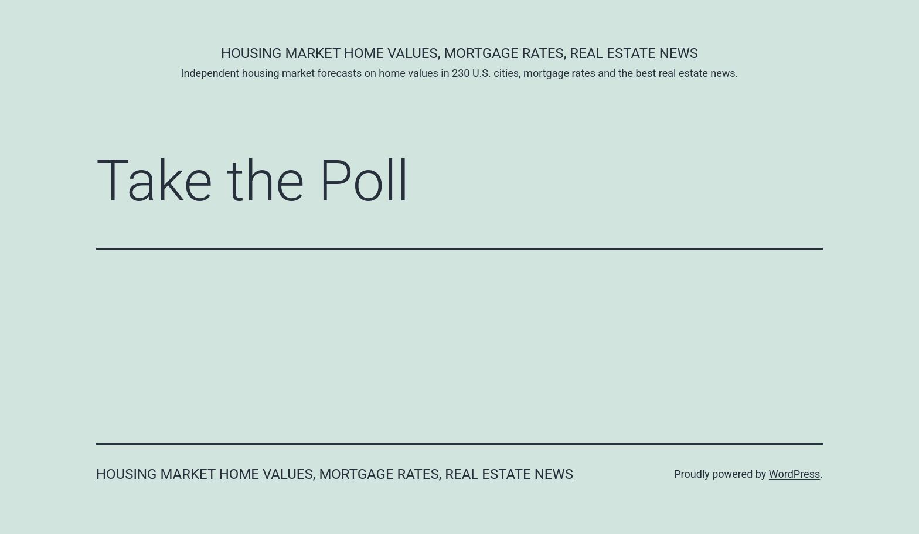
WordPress (794, 474)
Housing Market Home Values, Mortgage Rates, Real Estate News (459, 53)
